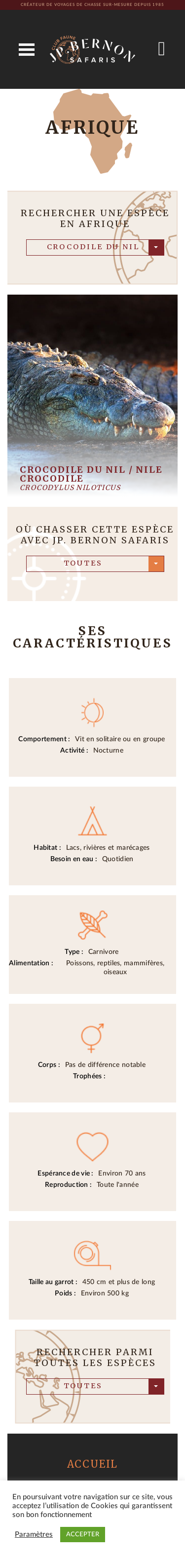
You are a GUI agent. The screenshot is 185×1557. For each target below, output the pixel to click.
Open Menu (26, 49)
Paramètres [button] (34, 1534)
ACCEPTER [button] (82, 1534)
